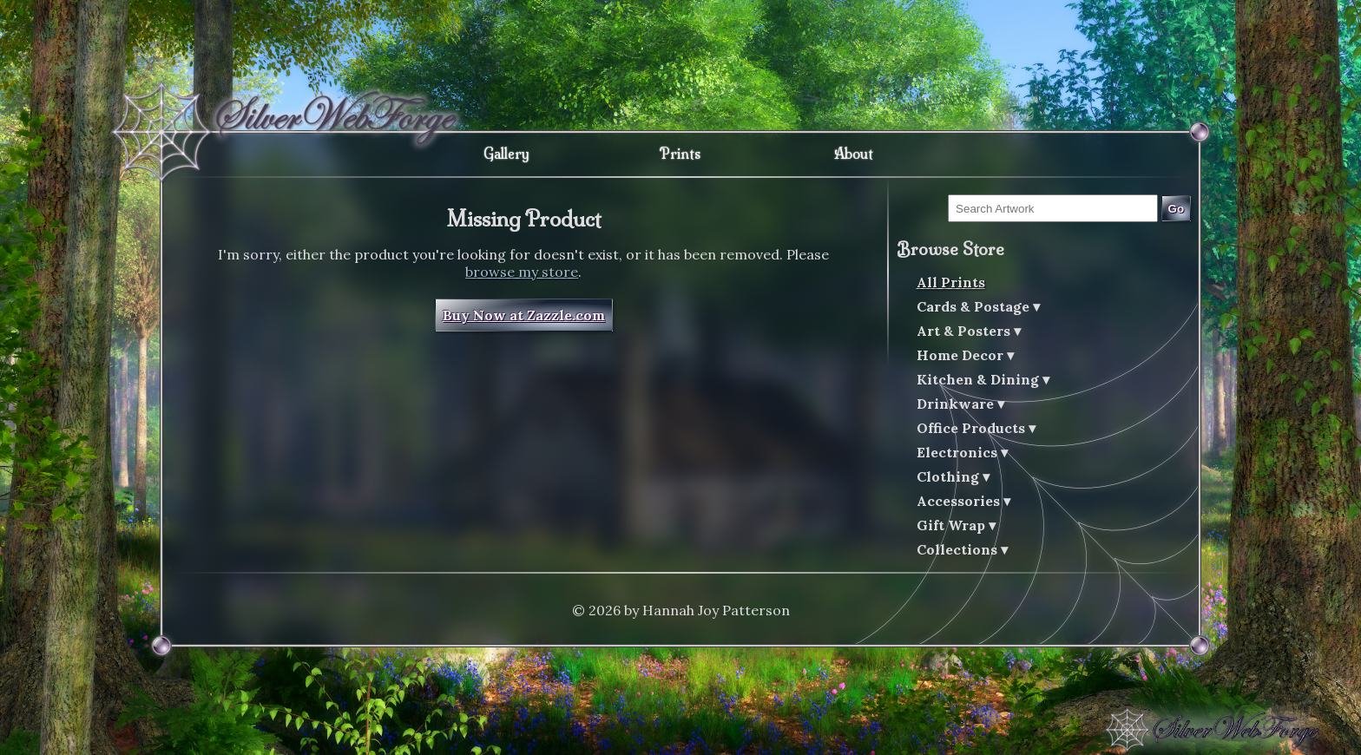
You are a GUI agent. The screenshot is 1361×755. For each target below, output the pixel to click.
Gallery (506, 153)
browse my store (521, 271)
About (853, 153)
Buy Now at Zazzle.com (524, 315)
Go (1176, 208)
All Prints (951, 282)
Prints (680, 153)
